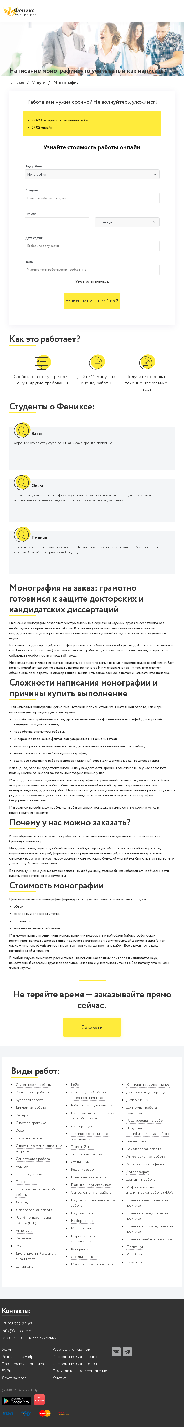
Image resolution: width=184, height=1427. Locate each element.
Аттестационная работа (145, 1156)
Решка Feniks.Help (17, 1357)
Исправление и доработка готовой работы (92, 1115)
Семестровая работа (33, 1158)
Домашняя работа (140, 1179)
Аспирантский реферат (145, 1164)
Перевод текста (29, 1174)
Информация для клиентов (75, 1357)
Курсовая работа (29, 1100)
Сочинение (135, 1262)
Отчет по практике (31, 1123)
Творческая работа (86, 1154)
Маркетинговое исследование (84, 1239)
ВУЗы (6, 1371)
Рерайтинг (134, 1254)
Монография (81, 1228)
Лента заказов (14, 1378)
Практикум (135, 1246)
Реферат (23, 1115)
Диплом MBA (137, 1100)
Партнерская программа (23, 1364)
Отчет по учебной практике (149, 1239)
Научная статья (83, 1213)
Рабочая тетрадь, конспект (92, 1105)
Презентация (26, 1181)
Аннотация (24, 1230)
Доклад (22, 1202)
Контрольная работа (32, 1092)
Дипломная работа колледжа (141, 1110)
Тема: (30, 262)
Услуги (38, 83)
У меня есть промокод (92, 281)
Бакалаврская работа (143, 1149)
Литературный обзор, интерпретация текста (88, 1095)
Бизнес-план (136, 1141)
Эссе (20, 1130)
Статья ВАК (80, 1162)
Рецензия (23, 1238)
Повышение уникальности (92, 1184)
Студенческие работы (33, 1084)
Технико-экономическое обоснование (91, 1136)
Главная (16, 83)
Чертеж (22, 1166)
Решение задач (83, 1169)
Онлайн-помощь (29, 1138)
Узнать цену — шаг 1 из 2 (91, 301)
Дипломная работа (31, 1107)
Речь (19, 1246)
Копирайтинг (81, 1249)
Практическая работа (88, 1177)
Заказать (92, 1027)
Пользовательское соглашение (79, 1371)
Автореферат (137, 1171)
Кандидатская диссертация (148, 1084)
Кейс (75, 1084)
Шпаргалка (24, 1266)
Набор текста (82, 1220)
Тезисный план (82, 1146)
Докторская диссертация (146, 1092)
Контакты (60, 1378)
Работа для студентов (71, 1350)
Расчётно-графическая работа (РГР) (33, 1220)
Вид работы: (35, 166)
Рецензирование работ (145, 1120)
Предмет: (32, 190)
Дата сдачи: (34, 238)
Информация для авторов (74, 1364)
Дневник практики (85, 1256)
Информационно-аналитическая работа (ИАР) (149, 1190)
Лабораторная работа (34, 1210)
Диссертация (81, 1126)
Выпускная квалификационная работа (147, 1131)
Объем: (31, 214)
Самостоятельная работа (91, 1192)
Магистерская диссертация (93, 1264)
